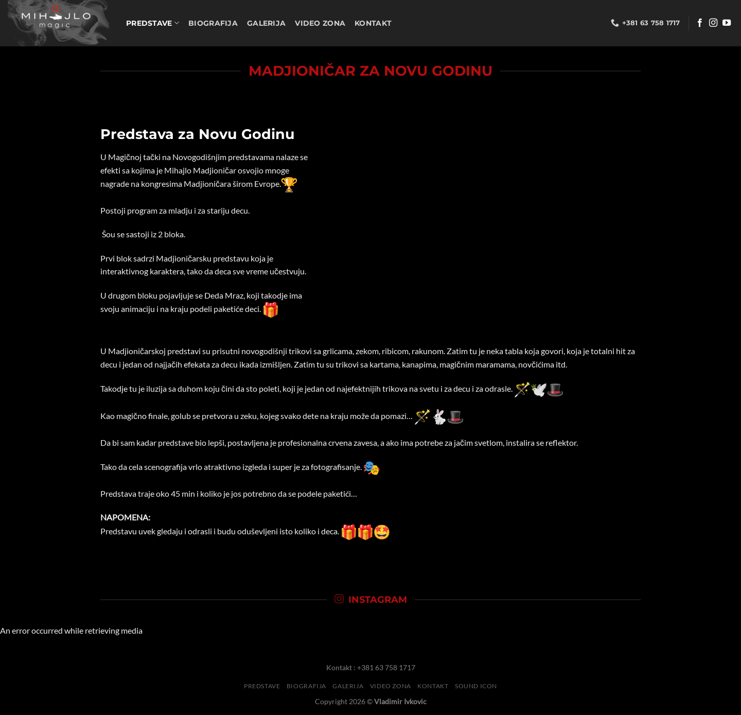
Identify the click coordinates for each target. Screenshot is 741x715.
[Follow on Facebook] (700, 23)
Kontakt (373, 23)
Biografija (213, 23)
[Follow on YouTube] (726, 23)
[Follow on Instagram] (713, 23)
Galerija (266, 23)
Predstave (152, 23)
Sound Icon (476, 686)
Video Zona (320, 23)
